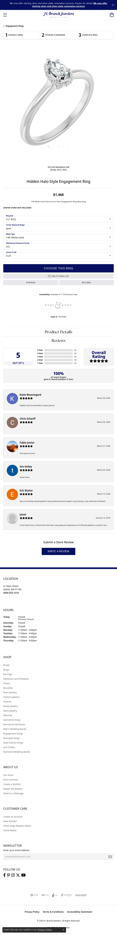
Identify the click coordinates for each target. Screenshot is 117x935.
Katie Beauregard (30, 394)
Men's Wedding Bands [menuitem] (14, 728)
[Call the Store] (11, 592)
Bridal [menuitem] (6, 665)
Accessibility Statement (79, 911)
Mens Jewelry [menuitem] (10, 710)
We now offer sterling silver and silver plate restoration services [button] (69, 5)
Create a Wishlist (12, 784)
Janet (23, 514)
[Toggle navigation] (5, 15)
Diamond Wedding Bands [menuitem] (16, 751)
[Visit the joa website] (55, 895)
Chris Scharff (27, 418)
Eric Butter (26, 490)
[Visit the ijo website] (45, 895)
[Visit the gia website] (34, 895)
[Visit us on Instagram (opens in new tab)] (13, 875)
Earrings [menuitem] (7, 674)
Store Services (10, 779)
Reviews (59, 341)
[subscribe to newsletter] (110, 857)
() (75, 350)
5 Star (40, 350)
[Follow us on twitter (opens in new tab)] (18, 875)
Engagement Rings (15, 26)
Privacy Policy (32, 911)
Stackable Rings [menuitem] (11, 738)
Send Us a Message (13, 793)
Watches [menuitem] (7, 715)
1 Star (40, 363)
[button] (112, 15)
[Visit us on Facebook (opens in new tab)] (4, 875)
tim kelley (26, 466)
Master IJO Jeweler (12, 788)
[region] (58, 105)
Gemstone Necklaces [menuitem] (14, 724)
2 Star (40, 359)
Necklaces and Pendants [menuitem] (16, 678)
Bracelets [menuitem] (8, 687)
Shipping (30, 282)
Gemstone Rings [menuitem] (11, 719)
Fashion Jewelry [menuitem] (11, 697)
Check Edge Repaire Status (17, 825)
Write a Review (58, 551)
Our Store (8, 775)
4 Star (40, 353)
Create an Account (12, 816)
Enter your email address (16, 850)
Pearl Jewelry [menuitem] (10, 692)
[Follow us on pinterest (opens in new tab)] (8, 875)
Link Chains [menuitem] (9, 747)
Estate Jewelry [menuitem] (10, 706)
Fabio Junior (27, 442)
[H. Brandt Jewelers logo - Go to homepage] (58, 15)
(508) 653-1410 (58, 170)
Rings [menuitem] (6, 669)
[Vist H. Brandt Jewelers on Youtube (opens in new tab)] (23, 875)
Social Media (9, 830)
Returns (86, 282)
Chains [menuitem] (6, 683)
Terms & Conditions (53, 911)
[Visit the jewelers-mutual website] (81, 895)
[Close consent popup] (63, 930)
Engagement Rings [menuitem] (13, 733)
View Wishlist (10, 821)
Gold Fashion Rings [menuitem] (13, 742)
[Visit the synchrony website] (66, 895)
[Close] (113, 5)
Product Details (58, 332)
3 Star (40, 356)
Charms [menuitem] (7, 701)
